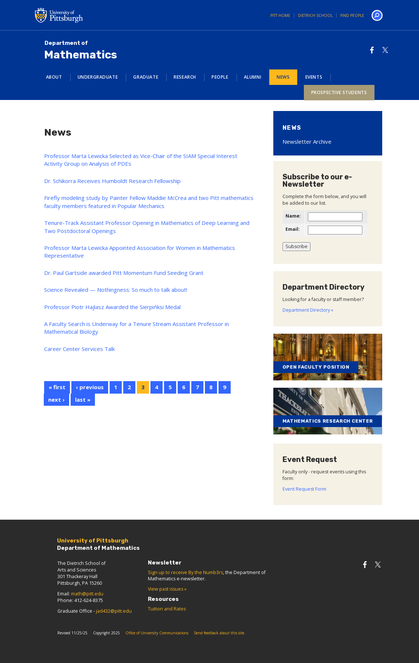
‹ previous (90, 387)
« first (57, 387)
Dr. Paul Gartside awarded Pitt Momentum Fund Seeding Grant (123, 272)
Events (314, 77)
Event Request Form (304, 489)
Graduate (145, 77)
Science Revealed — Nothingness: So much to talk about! (115, 289)
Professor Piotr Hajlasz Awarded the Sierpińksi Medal (112, 307)
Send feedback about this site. (219, 632)
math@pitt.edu (87, 594)
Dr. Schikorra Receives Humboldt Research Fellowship (112, 180)
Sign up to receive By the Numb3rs (185, 572)
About (54, 77)
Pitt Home (280, 15)
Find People (352, 15)
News (283, 77)
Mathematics (80, 50)
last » (82, 399)
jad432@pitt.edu (114, 611)
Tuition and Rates (167, 609)
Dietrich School (315, 15)
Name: (293, 216)
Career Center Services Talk (79, 348)
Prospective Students (339, 92)
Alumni (253, 77)
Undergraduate (98, 77)
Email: (292, 229)
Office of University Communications (156, 632)
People (220, 77)
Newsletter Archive (307, 141)
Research (185, 77)
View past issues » (167, 589)
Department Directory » (308, 310)
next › (56, 399)
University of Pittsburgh (88, 15)
